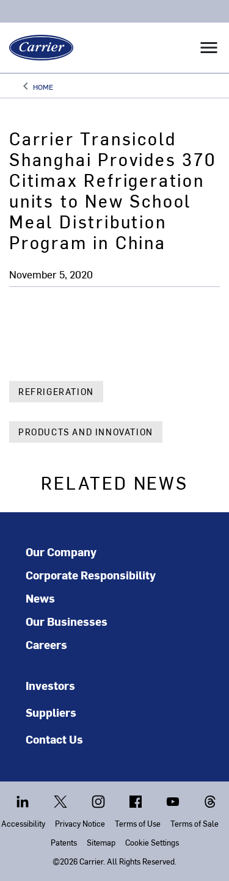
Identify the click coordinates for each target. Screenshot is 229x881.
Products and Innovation (85, 432)
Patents (64, 842)
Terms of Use (138, 823)
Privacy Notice (80, 823)
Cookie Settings (152, 842)
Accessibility (23, 823)
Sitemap (101, 842)
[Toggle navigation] (209, 47)
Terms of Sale (194, 823)
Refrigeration (56, 391)
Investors (50, 685)
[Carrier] (36, 47)
